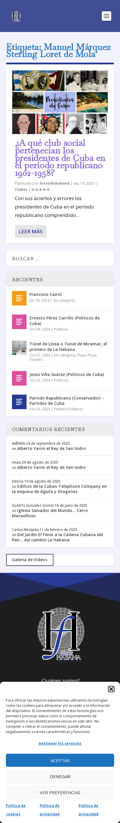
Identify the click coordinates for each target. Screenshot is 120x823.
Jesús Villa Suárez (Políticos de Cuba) (66, 374)
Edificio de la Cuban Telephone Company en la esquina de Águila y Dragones (59, 488)
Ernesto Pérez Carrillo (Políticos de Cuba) (64, 320)
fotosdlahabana (54, 183)
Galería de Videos (29, 559)
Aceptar (60, 760)
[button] (111, 689)
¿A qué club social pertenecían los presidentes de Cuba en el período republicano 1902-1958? (60, 158)
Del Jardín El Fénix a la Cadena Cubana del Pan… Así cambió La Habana (57, 537)
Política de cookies (16, 810)
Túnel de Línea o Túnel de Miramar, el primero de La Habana (68, 346)
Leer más (30, 231)
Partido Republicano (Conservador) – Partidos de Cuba (66, 400)
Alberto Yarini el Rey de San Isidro (51, 448)
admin (18, 443)
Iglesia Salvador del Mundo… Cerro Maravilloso (50, 513)
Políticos (61, 329)
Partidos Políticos (68, 409)
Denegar (60, 776)
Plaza (92, 355)
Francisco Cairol (45, 294)
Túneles (35, 359)
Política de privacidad (50, 810)
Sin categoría (64, 300)
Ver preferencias (60, 792)
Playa (81, 355)
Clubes (21, 189)
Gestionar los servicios (60, 743)
